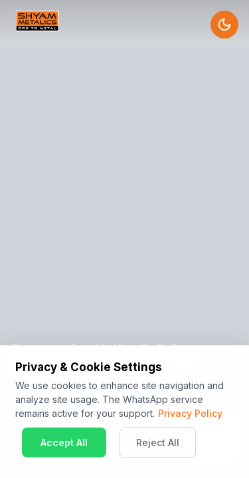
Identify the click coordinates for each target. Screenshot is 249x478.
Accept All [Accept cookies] (64, 442)
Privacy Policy (190, 413)
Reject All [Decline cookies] (157, 442)
